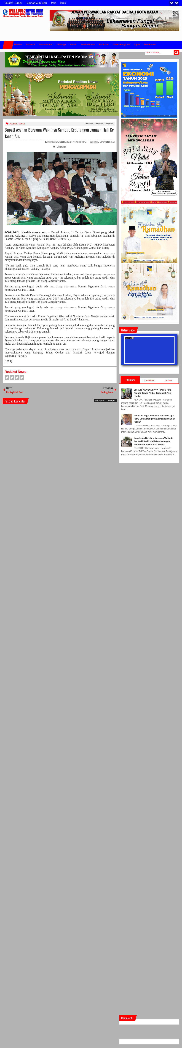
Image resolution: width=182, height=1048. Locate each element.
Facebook (176, 3)
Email (110, 142)
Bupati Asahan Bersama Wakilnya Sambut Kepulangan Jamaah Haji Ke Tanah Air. (59, 132)
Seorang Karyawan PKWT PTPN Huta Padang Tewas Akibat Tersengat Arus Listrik (152, 393)
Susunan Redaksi (13, 3)
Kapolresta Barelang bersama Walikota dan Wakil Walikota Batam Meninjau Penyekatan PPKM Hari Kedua (153, 441)
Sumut (21, 124)
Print (102, 142)
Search (176, 52)
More (53, 3)
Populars (130, 380)
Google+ (17, 377)
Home (8, 45)
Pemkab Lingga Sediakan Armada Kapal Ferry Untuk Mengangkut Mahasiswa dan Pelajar (154, 418)
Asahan (13, 124)
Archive (168, 380)
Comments (149, 380)
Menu (63, 3)
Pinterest (22, 377)
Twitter (171, 3)
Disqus (111, 400)
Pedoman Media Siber (36, 3)
